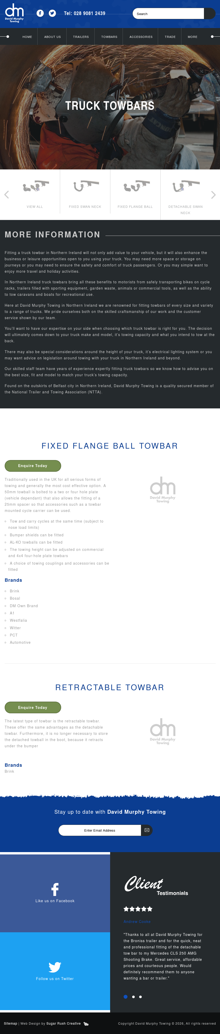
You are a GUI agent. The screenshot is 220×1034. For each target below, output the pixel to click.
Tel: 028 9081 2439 (84, 13)
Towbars (109, 36)
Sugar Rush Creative (63, 1023)
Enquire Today (33, 465)
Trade (170, 36)
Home (27, 36)
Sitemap (10, 1023)
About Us (52, 36)
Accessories (141, 36)
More (192, 36)
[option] (35, 191)
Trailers (81, 36)
